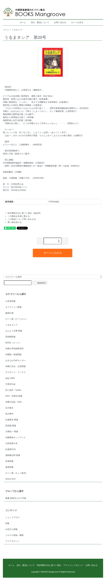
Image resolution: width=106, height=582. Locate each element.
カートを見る (77, 22)
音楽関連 (9, 461)
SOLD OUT (10, 479)
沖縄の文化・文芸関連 (15, 366)
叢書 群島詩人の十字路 (15, 498)
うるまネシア (17, 30)
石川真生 (9, 408)
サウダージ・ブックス (15, 372)
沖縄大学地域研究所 (14, 348)
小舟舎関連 (10, 301)
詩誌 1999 (9, 378)
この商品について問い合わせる (22, 219)
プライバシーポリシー (73, 565)
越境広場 (9, 313)
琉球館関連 (10, 337)
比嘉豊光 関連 (11, 420)
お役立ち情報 (11, 529)
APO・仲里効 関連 (13, 396)
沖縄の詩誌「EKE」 (14, 402)
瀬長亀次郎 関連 (12, 455)
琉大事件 (9, 414)
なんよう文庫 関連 (13, 331)
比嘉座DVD (10, 449)
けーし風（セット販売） (16, 473)
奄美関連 (9, 467)
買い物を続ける (15, 222)
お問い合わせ (60, 22)
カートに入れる (52, 252)
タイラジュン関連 (13, 307)
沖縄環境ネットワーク (15, 437)
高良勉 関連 (10, 425)
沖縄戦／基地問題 (13, 354)
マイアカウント (12, 541)
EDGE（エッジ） (13, 342)
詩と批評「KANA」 (14, 390)
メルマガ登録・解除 (14, 535)
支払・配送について (40, 22)
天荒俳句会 (10, 384)
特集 (7, 523)
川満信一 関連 (11, 431)
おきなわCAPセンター (15, 360)
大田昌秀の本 (11, 443)
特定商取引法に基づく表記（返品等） (25, 213)
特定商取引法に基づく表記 (49, 565)
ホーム (23, 22)
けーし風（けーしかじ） (16, 319)
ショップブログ (12, 517)
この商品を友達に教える (19, 216)
